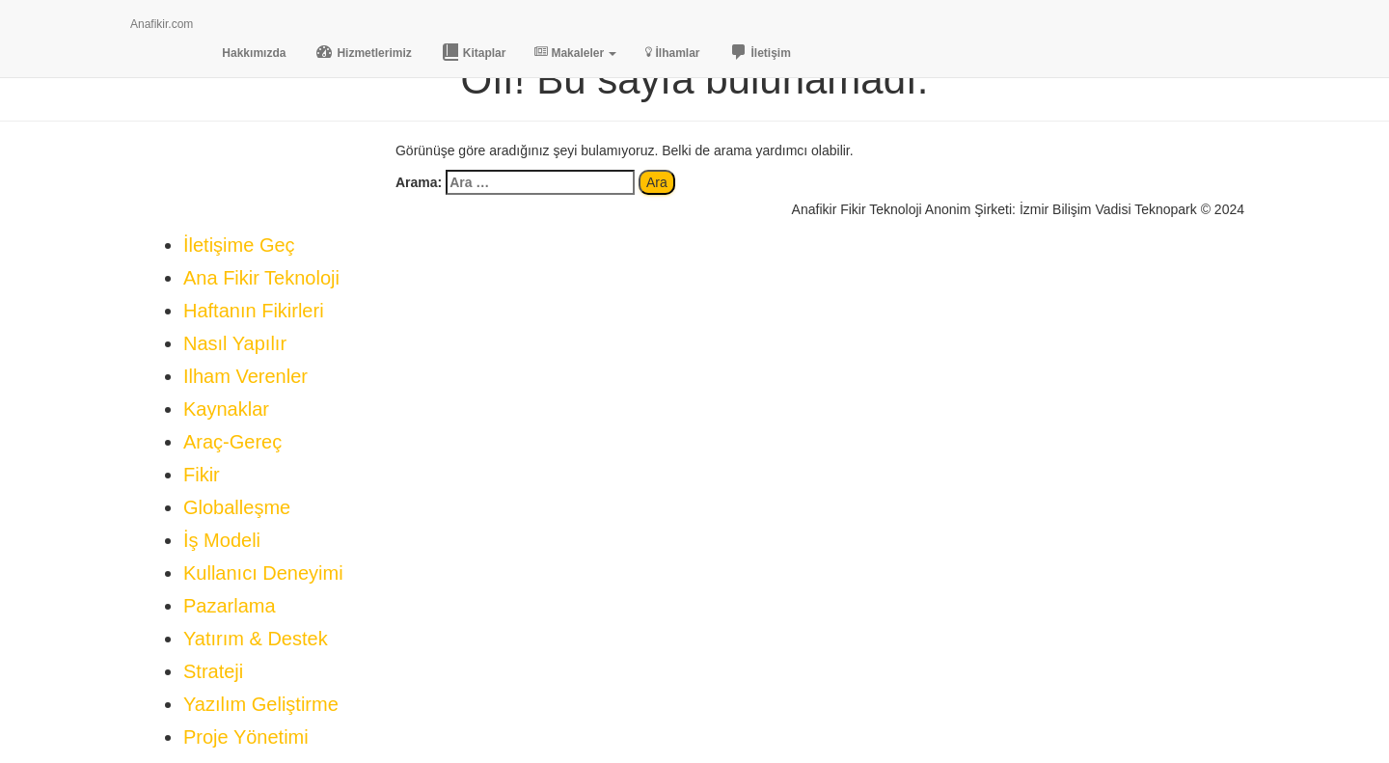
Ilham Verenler (245, 376)
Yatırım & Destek (255, 638)
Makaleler (575, 53)
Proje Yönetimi (246, 737)
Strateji (213, 671)
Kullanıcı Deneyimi (263, 573)
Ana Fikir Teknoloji (261, 277)
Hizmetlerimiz (362, 52)
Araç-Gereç (232, 441)
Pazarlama (229, 605)
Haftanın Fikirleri (253, 310)
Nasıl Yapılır (234, 343)
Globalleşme (236, 507)
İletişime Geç (239, 245)
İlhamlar (672, 53)
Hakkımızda (254, 53)
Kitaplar (473, 52)
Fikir (201, 474)
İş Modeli (221, 540)
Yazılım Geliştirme (261, 704)
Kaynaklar (226, 409)
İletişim (760, 52)
